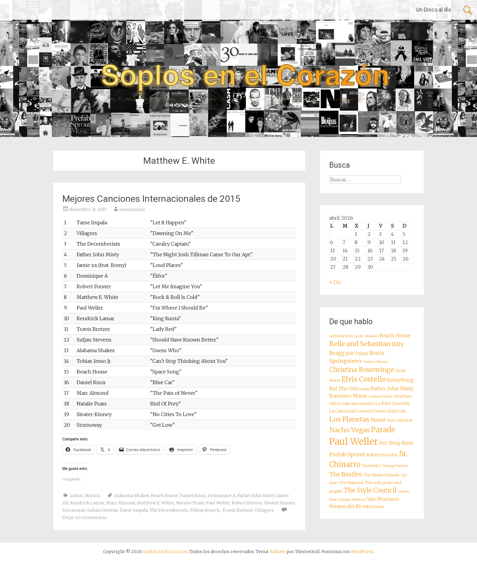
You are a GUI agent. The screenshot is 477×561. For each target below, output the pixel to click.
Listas (76, 495)
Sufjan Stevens (102, 510)
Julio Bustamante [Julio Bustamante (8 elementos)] (358, 403)
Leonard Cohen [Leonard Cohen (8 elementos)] (371, 411)
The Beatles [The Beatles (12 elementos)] (345, 474)
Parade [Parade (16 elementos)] (383, 429)
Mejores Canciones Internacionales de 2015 (151, 198)
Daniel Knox (193, 495)
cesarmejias (132, 209)
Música (92, 495)
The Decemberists (169, 510)
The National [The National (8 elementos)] (351, 482)
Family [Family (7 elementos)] (364, 389)
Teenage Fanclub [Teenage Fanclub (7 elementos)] (395, 466)
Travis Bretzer (237, 510)
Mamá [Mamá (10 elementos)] (378, 420)
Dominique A (221, 495)
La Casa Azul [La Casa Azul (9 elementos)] (342, 411)
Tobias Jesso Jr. (205, 510)
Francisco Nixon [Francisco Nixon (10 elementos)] (348, 396)
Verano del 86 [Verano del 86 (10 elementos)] (345, 506)
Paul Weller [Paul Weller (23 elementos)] (353, 441)
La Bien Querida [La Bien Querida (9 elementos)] (392, 403)
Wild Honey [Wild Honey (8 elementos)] (373, 506)
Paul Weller (218, 503)
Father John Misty (255, 495)
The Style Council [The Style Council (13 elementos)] (370, 490)
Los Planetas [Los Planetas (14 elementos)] (349, 419)
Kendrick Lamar (87, 503)
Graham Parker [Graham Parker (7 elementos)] (381, 396)
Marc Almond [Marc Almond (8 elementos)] (399, 420)
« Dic (335, 282)
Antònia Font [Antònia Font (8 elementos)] (341, 336)
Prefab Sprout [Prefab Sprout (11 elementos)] (347, 454)
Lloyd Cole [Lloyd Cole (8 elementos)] (396, 411)
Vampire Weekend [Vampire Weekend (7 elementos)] (352, 500)
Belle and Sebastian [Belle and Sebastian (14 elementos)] (360, 344)
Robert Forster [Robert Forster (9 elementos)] (382, 455)
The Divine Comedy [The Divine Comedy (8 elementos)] (381, 475)
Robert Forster (247, 503)
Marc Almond (120, 503)
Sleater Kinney (279, 503)
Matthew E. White (155, 503)
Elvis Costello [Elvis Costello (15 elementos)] (363, 379)
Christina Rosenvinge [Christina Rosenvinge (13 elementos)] (361, 370)
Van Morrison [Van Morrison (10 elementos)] (383, 499)
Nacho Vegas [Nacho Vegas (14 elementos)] (349, 430)
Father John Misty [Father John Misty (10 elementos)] (392, 388)
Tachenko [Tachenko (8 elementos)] (371, 465)
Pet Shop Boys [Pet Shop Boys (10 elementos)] (396, 443)
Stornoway (73, 510)
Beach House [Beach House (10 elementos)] (395, 335)
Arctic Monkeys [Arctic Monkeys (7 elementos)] (366, 336)
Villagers (264, 510)
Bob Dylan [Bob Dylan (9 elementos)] (357, 353)
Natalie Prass (190, 503)
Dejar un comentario (84, 517)
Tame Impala (134, 510)
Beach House (164, 495)
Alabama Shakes (131, 495)
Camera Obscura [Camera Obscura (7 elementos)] (375, 362)
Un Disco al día (433, 9)
